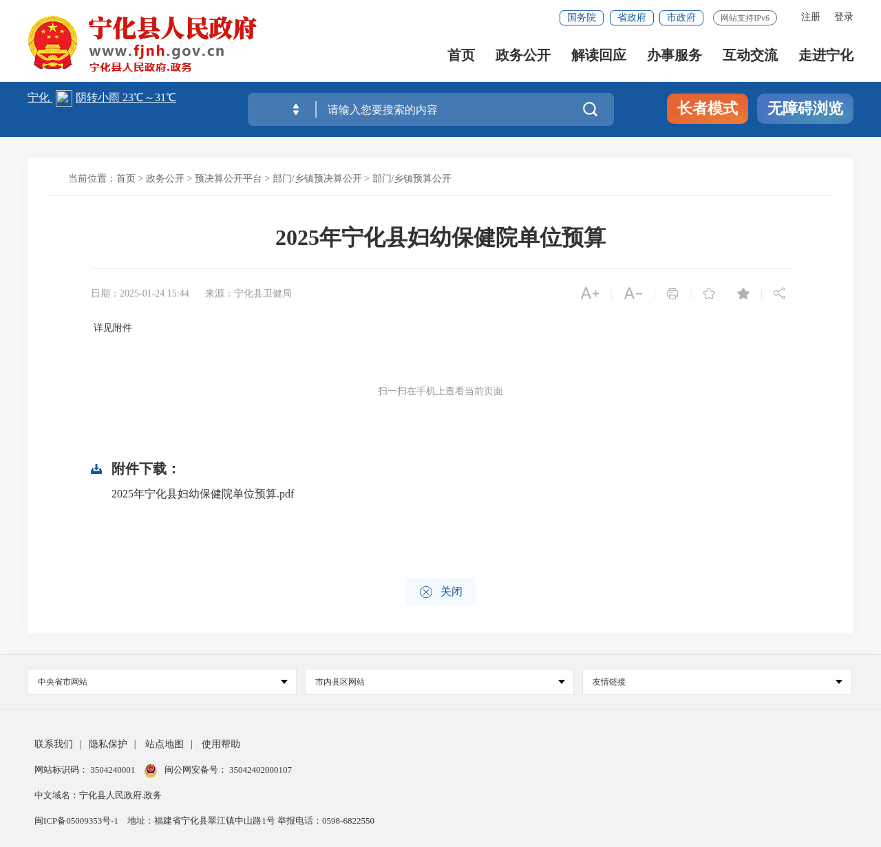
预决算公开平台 (228, 178)
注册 (810, 17)
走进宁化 (825, 55)
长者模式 (707, 108)
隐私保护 (108, 744)
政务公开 (523, 55)
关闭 (441, 592)
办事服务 (674, 55)
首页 (461, 55)
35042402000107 (259, 769)
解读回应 (598, 55)
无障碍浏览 (805, 108)
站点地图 (164, 744)
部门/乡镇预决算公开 (317, 178)
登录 (843, 17)
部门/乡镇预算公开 (412, 178)
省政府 (631, 17)
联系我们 (53, 744)
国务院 (581, 17)
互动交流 (750, 55)
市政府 (681, 17)
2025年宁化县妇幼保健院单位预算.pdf (203, 494)
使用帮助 (221, 744)
